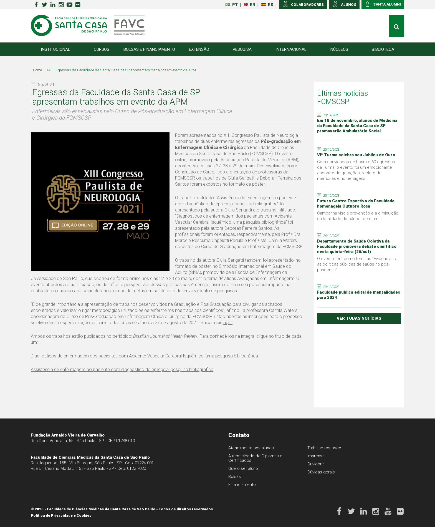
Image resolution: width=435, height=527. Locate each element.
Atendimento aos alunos (251, 447)
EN (249, 4)
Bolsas (234, 476)
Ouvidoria (316, 464)
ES (267, 4)
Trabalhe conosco (324, 447)
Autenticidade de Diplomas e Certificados (255, 458)
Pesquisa (242, 49)
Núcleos (339, 49)
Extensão (199, 49)
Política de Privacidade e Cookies (61, 515)
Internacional (291, 49)
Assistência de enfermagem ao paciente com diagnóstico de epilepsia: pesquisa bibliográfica (122, 369)
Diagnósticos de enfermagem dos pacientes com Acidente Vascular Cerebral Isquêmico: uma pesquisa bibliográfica (144, 356)
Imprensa (316, 455)
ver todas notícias (359, 318)
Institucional (55, 49)
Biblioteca (383, 49)
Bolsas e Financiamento (149, 49)
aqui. (227, 322)
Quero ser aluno (243, 468)
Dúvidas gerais (321, 472)
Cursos (101, 49)
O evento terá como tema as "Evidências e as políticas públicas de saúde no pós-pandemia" (357, 264)
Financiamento (242, 484)
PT (232, 4)
